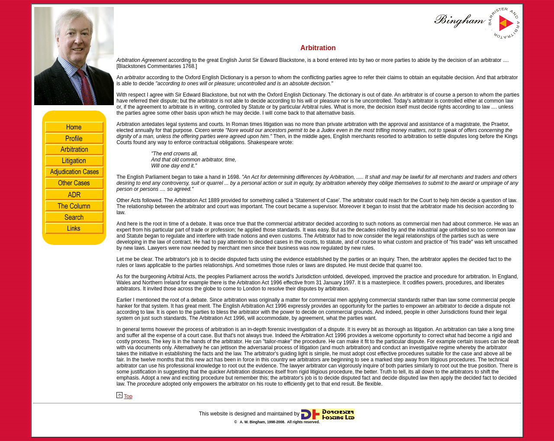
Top (128, 396)
